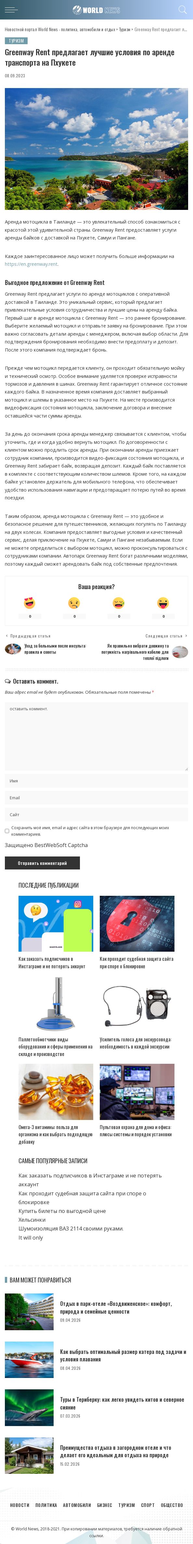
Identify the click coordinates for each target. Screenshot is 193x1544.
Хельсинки (33, 1219)
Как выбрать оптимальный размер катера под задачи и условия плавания (115, 1355)
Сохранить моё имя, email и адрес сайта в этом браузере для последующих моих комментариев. (90, 831)
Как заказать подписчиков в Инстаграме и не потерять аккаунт (52, 962)
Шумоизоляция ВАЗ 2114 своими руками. (71, 1228)
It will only (31, 1237)
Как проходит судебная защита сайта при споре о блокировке (137, 962)
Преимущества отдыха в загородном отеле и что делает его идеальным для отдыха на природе (119, 1451)
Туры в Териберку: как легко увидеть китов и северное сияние (114, 1403)
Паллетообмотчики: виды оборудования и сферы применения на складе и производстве (56, 1046)
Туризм (16, 40)
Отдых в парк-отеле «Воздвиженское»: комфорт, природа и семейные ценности (119, 1307)
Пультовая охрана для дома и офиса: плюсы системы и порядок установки (136, 1130)
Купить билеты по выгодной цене (62, 1210)
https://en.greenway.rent (31, 264)
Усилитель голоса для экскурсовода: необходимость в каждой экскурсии (136, 1042)
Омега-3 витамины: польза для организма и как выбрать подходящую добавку (56, 1134)
